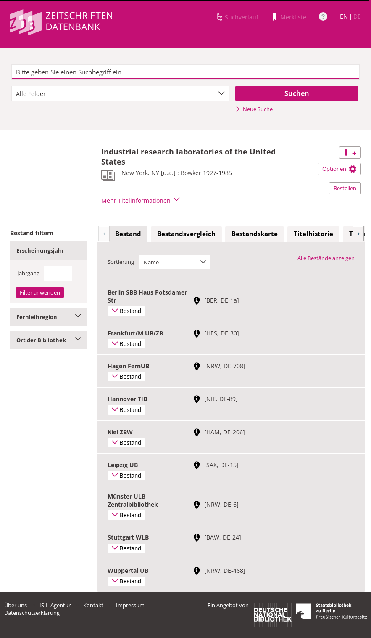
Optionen (339, 169)
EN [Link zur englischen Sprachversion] (344, 16)
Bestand (128, 233)
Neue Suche (254, 109)
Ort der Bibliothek (48, 340)
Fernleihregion (48, 317)
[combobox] (120, 93)
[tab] (128, 234)
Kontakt (93, 605)
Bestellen (345, 188)
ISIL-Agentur (55, 605)
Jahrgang (28, 273)
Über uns (15, 605)
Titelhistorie (313, 233)
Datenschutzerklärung (32, 613)
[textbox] (185, 72)
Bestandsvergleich (186, 233)
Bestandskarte (255, 233)
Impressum (130, 605)
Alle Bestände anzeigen (326, 258)
